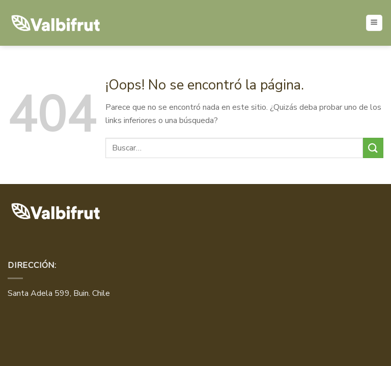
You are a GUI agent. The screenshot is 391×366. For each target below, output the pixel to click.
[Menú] (374, 23)
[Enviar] (373, 148)
